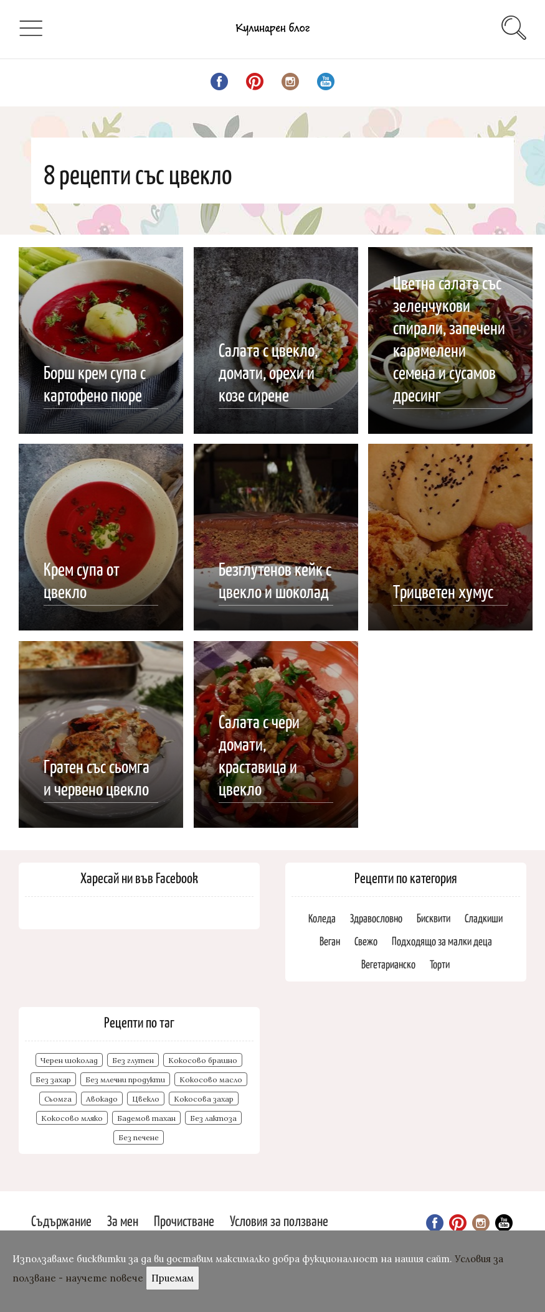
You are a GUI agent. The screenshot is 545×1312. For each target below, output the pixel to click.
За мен (122, 1220)
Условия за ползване (279, 1220)
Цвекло (145, 1098)
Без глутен (133, 1060)
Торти (440, 964)
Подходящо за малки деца (442, 941)
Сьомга (58, 1098)
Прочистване (184, 1220)
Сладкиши (484, 918)
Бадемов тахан (146, 1118)
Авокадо (102, 1098)
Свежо (365, 941)
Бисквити (433, 918)
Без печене (138, 1137)
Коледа (322, 918)
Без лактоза (213, 1118)
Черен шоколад (69, 1060)
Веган (330, 941)
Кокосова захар (204, 1098)
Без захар (53, 1079)
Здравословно (376, 918)
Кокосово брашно (202, 1060)
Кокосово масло (210, 1079)
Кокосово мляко (72, 1118)
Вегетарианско (388, 964)
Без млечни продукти (125, 1079)
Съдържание (61, 1220)
